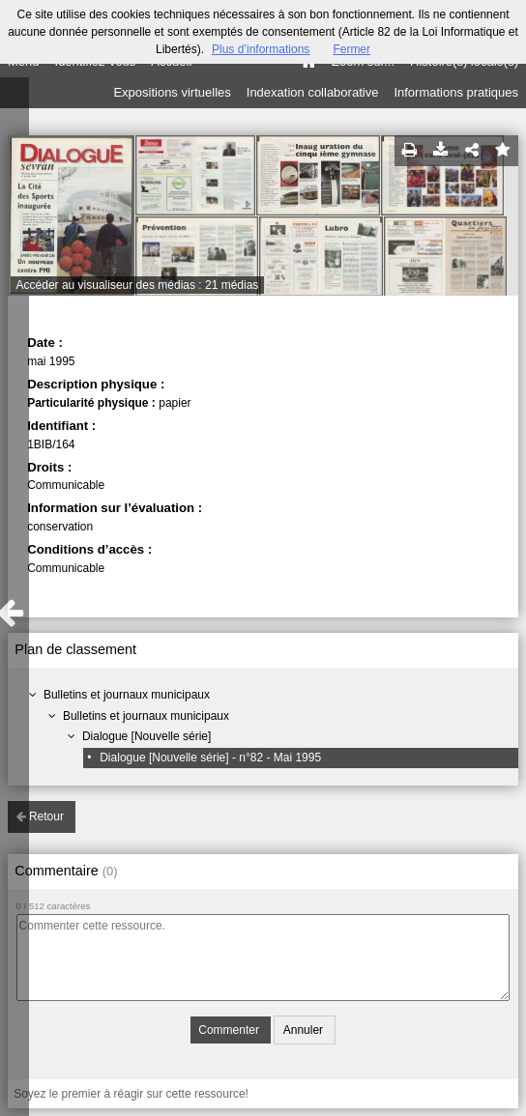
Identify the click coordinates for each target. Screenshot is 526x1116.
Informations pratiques (456, 92)
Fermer (351, 49)
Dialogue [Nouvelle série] (146, 736)
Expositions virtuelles (171, 92)
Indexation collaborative (313, 92)
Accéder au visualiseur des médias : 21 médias (137, 285)
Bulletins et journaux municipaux (127, 694)
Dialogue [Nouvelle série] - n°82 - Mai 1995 (210, 757)
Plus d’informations (260, 49)
